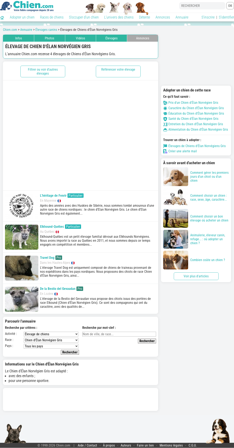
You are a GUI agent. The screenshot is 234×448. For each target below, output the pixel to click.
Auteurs (126, 445)
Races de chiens (52, 17)
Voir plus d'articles (196, 276)
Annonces (162, 17)
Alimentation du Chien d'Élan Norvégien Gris (195, 129)
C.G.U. (193, 445)
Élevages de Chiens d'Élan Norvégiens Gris (194, 146)
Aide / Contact (87, 445)
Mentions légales (171, 445)
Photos (49, 38)
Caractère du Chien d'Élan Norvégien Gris (193, 108)
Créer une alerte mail (180, 151)
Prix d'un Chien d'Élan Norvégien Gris (190, 103)
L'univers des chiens (119, 17)
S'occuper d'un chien (84, 17)
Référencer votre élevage (118, 69)
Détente (144, 17)
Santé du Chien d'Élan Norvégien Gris (190, 119)
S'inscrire (208, 17)
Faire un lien (145, 445)
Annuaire (181, 17)
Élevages (111, 38)
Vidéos (80, 38)
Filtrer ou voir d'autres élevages (43, 71)
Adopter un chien (22, 17)
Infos (18, 38)
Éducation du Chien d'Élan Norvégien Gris (193, 113)
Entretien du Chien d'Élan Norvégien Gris (193, 124)
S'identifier (226, 17)
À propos (109, 445)
